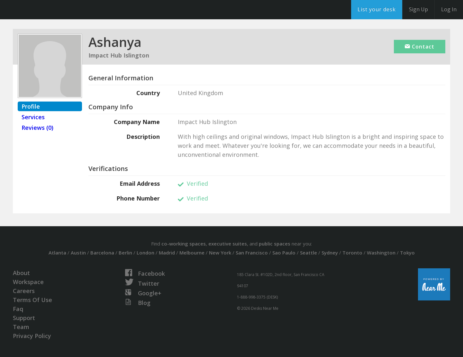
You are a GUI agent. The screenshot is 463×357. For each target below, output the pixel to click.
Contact (419, 46)
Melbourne (191, 252)
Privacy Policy (32, 336)
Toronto (352, 252)
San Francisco (252, 252)
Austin (78, 252)
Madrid (167, 252)
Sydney (330, 252)
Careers (24, 291)
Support (24, 318)
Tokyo (407, 252)
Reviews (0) (37, 127)
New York (220, 252)
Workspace (28, 282)
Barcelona (102, 252)
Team (21, 327)
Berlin (125, 252)
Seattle (308, 252)
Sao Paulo (283, 252)
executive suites (227, 243)
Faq (18, 309)
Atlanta (57, 252)
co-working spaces (183, 243)
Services (33, 117)
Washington (381, 252)
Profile (31, 106)
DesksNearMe (44, 9)
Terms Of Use (32, 300)
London (145, 252)
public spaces (274, 243)
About (21, 273)
